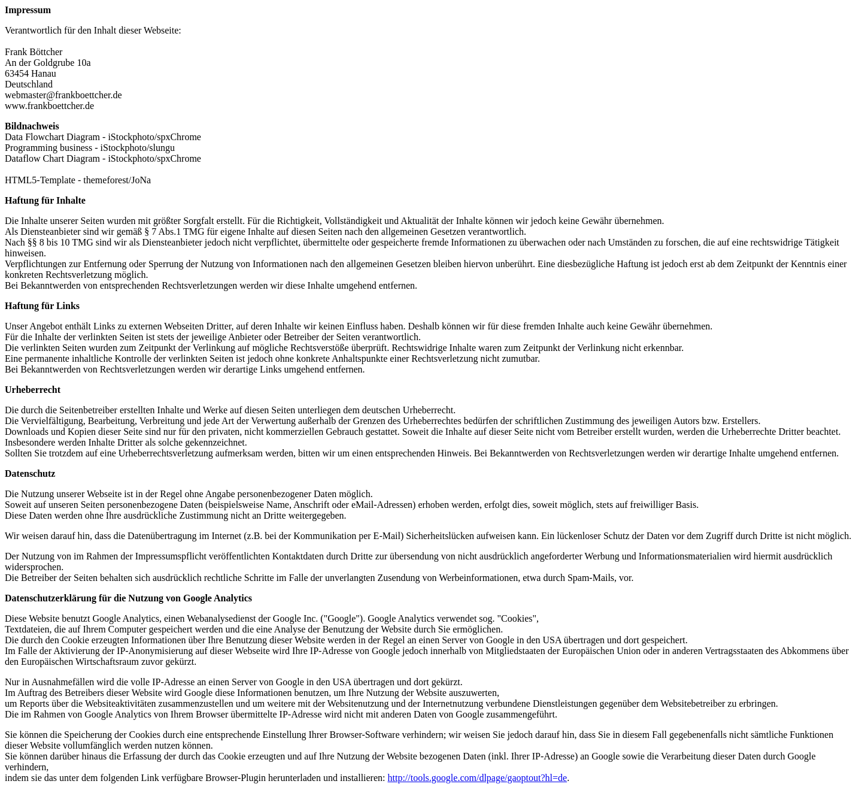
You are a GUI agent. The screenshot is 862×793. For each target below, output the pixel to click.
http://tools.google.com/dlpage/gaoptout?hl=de (477, 778)
